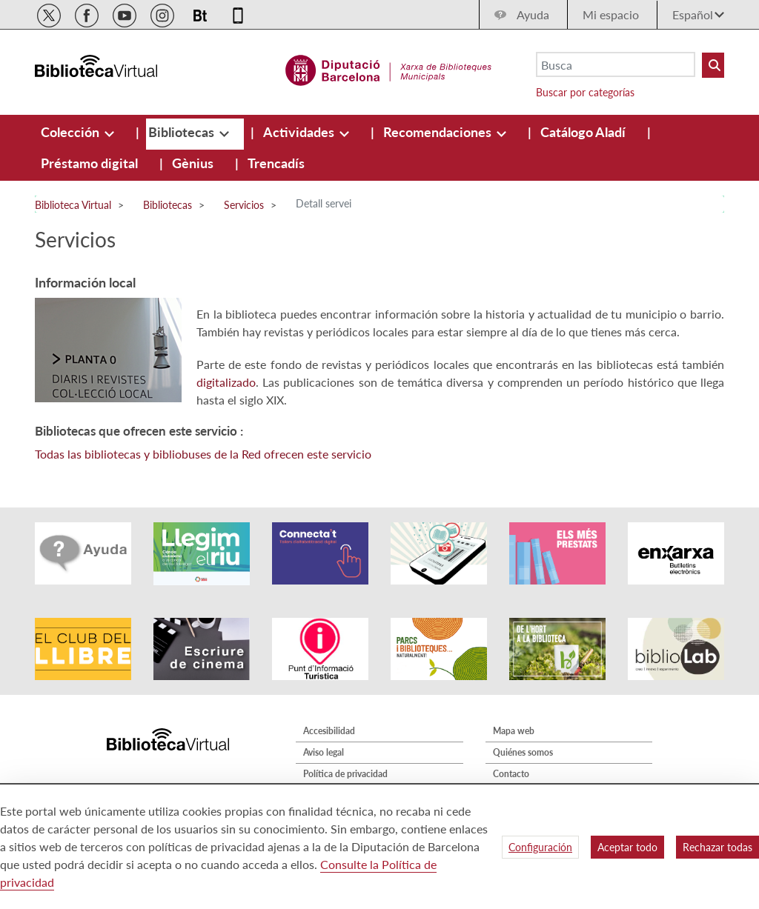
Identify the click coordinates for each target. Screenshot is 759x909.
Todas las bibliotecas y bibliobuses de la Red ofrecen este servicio (203, 454)
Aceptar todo (627, 847)
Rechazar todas (717, 847)
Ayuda (533, 14)
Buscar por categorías (585, 92)
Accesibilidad (329, 730)
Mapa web (513, 730)
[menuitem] (71, 132)
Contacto (511, 773)
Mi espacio (611, 14)
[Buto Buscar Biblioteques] (713, 65)
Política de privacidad (345, 773)
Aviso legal (323, 752)
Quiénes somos (523, 752)
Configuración (540, 847)
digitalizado (226, 382)
